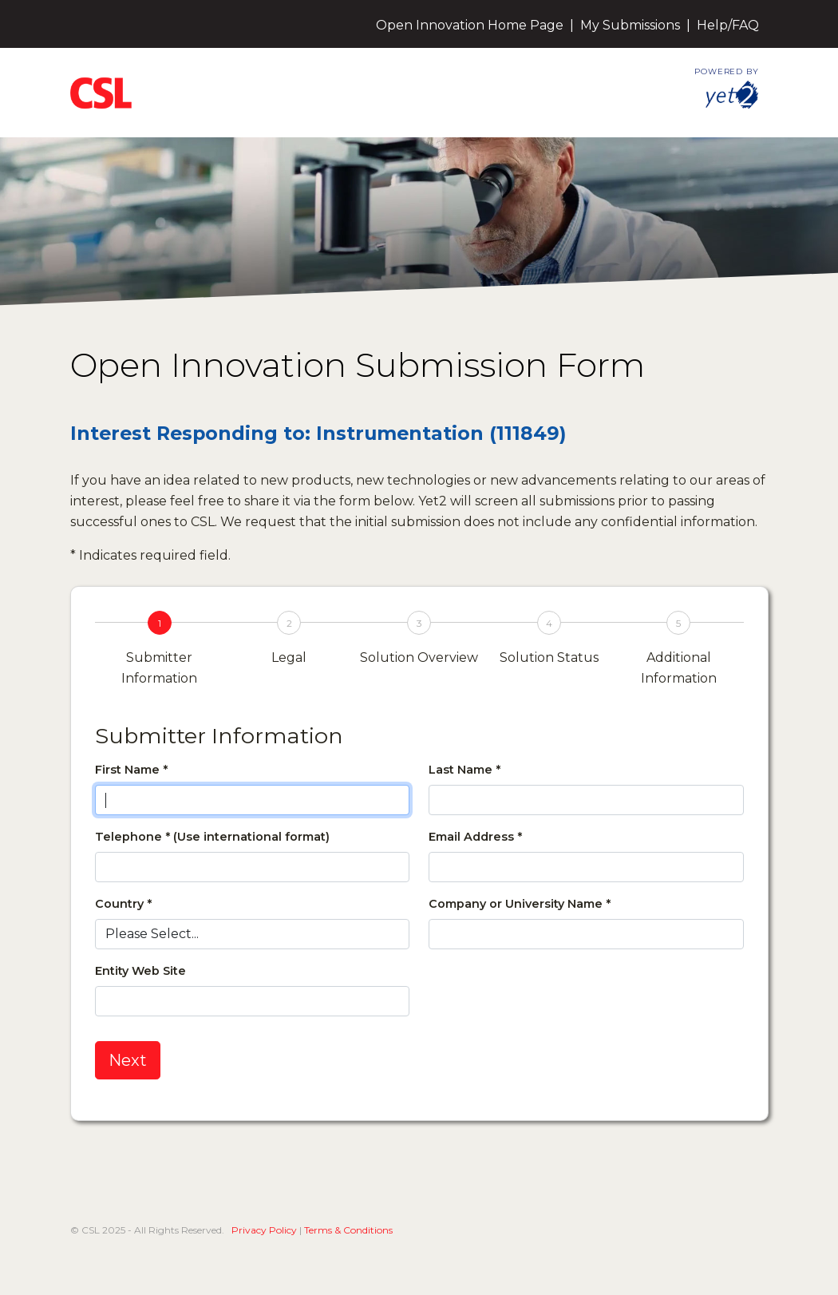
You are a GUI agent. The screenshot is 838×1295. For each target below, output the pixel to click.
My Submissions (630, 25)
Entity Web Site (140, 971)
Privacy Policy (264, 1230)
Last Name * (464, 769)
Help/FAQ (728, 25)
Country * (123, 904)
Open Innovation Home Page (469, 25)
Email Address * (475, 837)
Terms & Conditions (348, 1230)
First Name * (131, 769)
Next (128, 1060)
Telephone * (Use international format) (212, 837)
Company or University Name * (520, 904)
